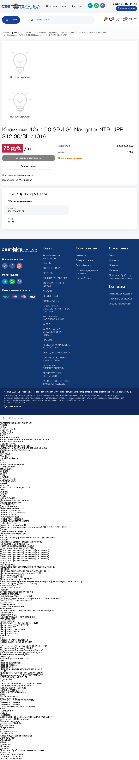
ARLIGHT (47, 291)
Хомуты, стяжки (8, 698)
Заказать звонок (126, 8)
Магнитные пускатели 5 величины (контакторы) (24, 559)
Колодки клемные (9, 690)
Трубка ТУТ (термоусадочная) (16, 600)
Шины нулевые (7, 605)
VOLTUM (4, 486)
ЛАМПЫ (47, 263)
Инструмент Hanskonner (12, 630)
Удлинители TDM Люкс (12, 723)
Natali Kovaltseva (9, 459)
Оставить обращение (120, 294)
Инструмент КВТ (9, 634)
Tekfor (3, 494)
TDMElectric (6, 711)
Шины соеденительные (12, 607)
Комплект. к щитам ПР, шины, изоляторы (21, 542)
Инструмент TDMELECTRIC (14, 625)
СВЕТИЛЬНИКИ (51, 268)
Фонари (4, 590)
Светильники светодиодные (15, 450)
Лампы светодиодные (11, 442)
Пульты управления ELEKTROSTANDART (21, 675)
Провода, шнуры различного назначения (21, 669)
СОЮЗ (3, 713)
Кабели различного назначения (16, 642)
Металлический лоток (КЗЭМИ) (16, 648)
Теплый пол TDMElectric (12, 513)
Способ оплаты (84, 266)
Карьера (113, 271)
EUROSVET (6, 454)
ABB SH (4, 425)
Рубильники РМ (8, 586)
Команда (114, 261)
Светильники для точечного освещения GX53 (23, 448)
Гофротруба (6, 613)
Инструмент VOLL (9, 627)
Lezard (3, 473)
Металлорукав (7, 565)
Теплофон (5, 715)
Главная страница (10, 33)
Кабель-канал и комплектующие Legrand (21, 652)
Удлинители (6, 602)
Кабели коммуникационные (14, 640)
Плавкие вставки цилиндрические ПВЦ (20, 573)
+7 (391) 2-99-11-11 (124, 4)
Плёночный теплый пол (12, 509)
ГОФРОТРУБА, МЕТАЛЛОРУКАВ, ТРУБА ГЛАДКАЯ (56, 309)
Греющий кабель (8, 507)
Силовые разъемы (9, 594)
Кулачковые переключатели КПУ (17, 548)
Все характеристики (70, 158)
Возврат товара (84, 261)
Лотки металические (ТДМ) (14, 655)
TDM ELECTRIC (51, 301)
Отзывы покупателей (120, 304)
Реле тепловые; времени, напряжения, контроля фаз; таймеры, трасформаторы (42, 582)
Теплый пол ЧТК (8, 515)
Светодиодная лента (11, 502)
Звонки (4, 529)
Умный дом (6, 469)
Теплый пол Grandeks (11, 511)
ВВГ (2, 638)
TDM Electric (6, 431)
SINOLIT (4, 463)
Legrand (4, 471)
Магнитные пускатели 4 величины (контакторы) (24, 557)
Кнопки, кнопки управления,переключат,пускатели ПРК (28, 538)
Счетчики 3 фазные (10, 705)
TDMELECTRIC (8, 467)
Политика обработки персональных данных (22, 751)
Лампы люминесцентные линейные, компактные (25, 440)
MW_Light (5, 456)
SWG (2, 682)
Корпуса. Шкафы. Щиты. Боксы (17, 546)
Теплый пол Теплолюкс (11, 519)
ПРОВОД (48, 340)
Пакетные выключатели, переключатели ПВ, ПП (25, 571)
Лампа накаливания (10, 438)
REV (2, 461)
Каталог (28, 33)
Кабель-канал (7, 536)
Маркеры (5, 563)
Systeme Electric (8, 429)
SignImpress (6, 680)
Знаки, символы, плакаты (13, 532)
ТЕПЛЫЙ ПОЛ (50, 296)
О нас (112, 256)
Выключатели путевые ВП (13, 525)
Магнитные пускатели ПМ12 (14, 561)
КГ (1, 644)
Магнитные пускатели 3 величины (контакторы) (24, 554)
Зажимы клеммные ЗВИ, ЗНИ (93, 33)
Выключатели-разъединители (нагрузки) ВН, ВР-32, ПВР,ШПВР (33, 527)
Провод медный (8, 665)
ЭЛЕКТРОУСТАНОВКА (55, 278)
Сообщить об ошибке (120, 299)
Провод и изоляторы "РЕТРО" (16, 579)
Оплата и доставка (56, 6)
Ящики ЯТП (6, 609)
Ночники (4, 569)
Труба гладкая (7, 621)
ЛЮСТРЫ (48, 273)
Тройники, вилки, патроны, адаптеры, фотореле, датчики (30, 598)
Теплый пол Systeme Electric (14, 521)
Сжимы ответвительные (13, 692)
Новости (113, 266)
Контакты (76, 6)
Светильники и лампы (11, 588)
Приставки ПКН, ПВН (11, 577)
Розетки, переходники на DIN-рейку (18, 584)
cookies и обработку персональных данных (91, 396)
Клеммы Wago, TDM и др (13, 688)
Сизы (2, 694)
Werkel (3, 484)
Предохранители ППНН (12, 575)
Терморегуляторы (9, 517)
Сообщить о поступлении (28, 158)
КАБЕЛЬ (47, 324)
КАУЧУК (4, 477)
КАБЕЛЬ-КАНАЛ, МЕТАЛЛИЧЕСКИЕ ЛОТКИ (52, 332)
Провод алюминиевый (11, 663)
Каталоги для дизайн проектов (16, 736)
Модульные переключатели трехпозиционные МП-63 (27, 567)
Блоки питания (7, 498)
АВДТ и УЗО (6, 434)
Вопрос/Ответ (83, 278)
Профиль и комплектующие (14, 500)
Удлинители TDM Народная (14, 719)
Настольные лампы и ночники (15, 446)
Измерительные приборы (13, 534)
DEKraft (4, 427)
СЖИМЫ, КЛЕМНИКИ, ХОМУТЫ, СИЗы (56, 33)
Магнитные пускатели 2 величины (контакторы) (24, 552)
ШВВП (4, 671)
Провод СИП (7, 667)
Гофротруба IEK (8, 615)
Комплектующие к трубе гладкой (17, 617)
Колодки (4, 540)
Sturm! (3, 709)
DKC (2, 490)
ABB (2, 475)
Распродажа (7, 725)
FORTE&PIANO (8, 481)
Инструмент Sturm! (10, 632)
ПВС (2, 661)
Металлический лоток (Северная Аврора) (21, 650)
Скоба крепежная (9, 696)
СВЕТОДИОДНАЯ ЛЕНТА (56, 353)
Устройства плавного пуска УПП (17, 592)
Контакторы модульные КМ (14, 544)
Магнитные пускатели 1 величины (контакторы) (24, 550)
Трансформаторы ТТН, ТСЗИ (16, 596)
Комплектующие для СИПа (14, 659)
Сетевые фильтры (9, 721)
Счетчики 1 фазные (10, 703)
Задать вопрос (28, 166)
